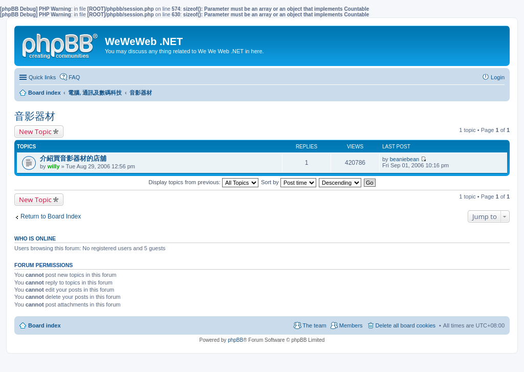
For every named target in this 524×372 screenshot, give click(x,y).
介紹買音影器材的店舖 (73, 158)
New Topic (35, 131)
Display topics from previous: (203, 182)
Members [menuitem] (351, 325)
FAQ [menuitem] (74, 77)
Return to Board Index (50, 216)
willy (54, 166)
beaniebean (405, 159)
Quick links (42, 77)
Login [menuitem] (498, 77)
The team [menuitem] (314, 325)
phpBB (235, 340)
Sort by (288, 182)
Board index (44, 325)
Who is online (35, 238)
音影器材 (34, 116)
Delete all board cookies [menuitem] (405, 325)
